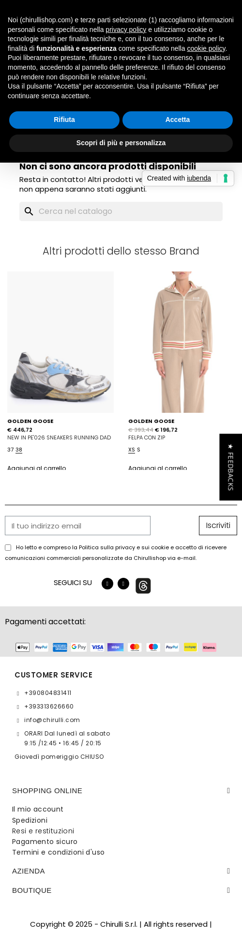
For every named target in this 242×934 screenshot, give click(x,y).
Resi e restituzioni (43, 831)
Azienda (28, 871)
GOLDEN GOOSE (30, 421)
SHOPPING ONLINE (47, 790)
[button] (230, 467)
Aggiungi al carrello (36, 468)
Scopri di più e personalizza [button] (121, 143)
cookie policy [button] (206, 48)
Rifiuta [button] (64, 119)
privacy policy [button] (126, 29)
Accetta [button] (178, 119)
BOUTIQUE (32, 890)
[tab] (121, 790)
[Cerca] (121, 211)
